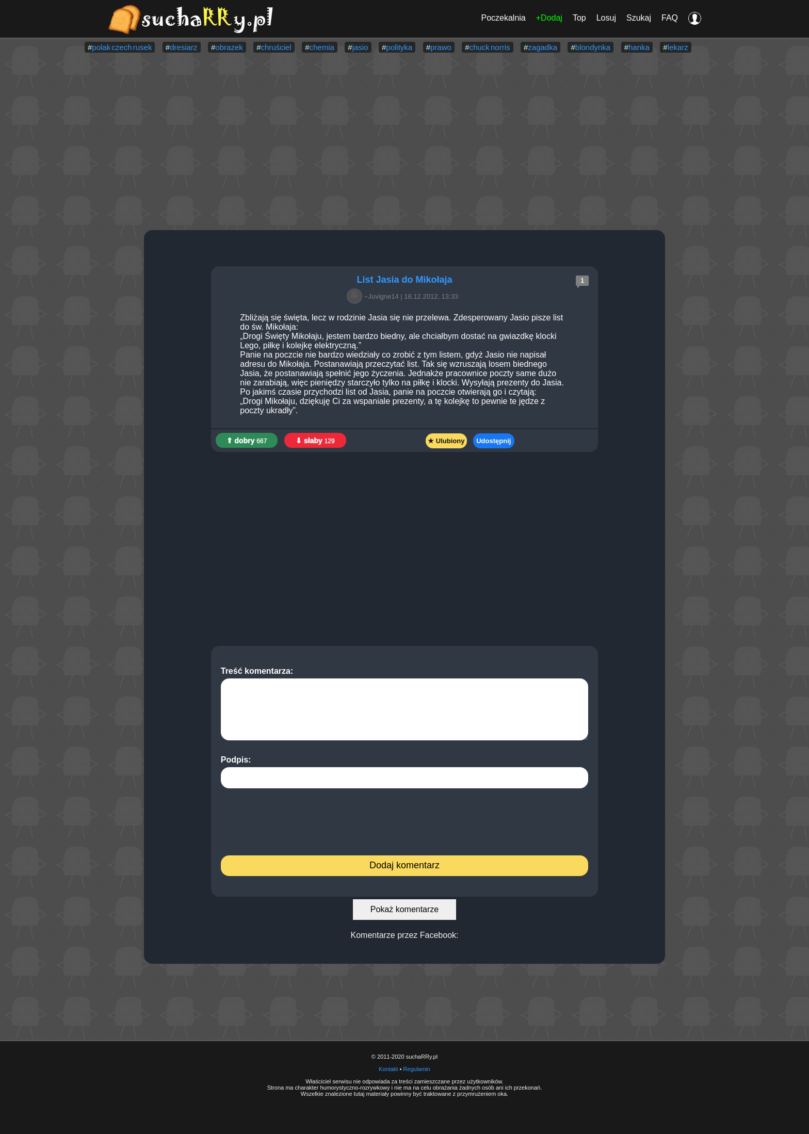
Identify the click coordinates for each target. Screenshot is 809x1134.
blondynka (592, 47)
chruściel (276, 47)
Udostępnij (493, 441)
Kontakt (388, 1069)
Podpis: (405, 771)
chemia (322, 47)
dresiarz (183, 47)
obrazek (228, 47)
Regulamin (416, 1069)
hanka (639, 47)
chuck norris (490, 47)
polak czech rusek (122, 47)
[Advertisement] (404, 142)
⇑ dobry (246, 440)
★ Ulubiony (446, 441)
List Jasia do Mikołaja (404, 279)
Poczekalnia (503, 17)
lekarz (678, 47)
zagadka (542, 47)
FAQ (669, 17)
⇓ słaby (315, 440)
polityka (399, 47)
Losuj (606, 17)
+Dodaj (549, 17)
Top (579, 17)
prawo (440, 47)
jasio (360, 47)
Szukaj (638, 17)
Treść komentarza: (405, 703)
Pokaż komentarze (404, 909)
